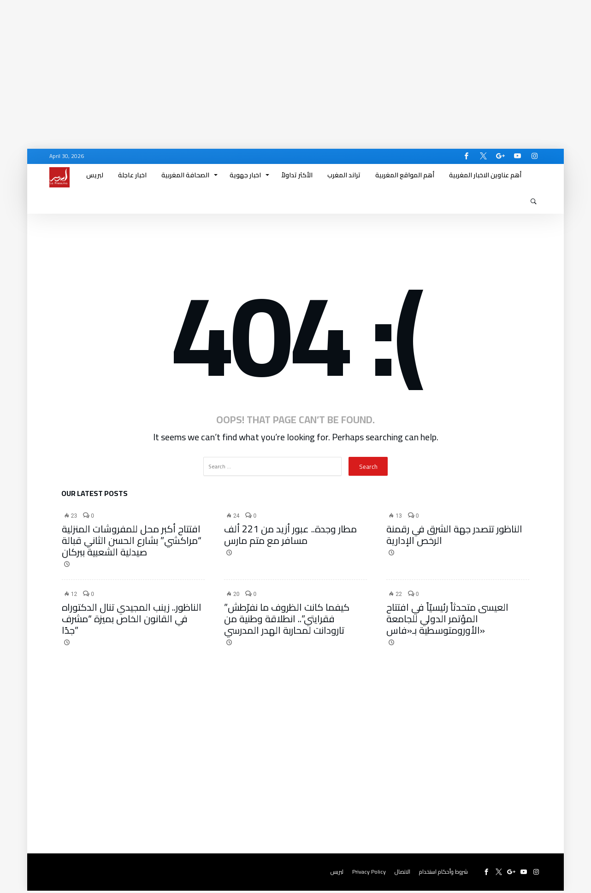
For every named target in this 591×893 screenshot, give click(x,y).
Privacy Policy (369, 874)
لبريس (337, 874)
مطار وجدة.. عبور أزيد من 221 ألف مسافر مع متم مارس (290, 537)
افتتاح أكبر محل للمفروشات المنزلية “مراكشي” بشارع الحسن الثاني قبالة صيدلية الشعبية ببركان (131, 542)
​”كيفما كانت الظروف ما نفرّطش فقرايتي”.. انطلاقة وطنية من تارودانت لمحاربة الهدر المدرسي (286, 621)
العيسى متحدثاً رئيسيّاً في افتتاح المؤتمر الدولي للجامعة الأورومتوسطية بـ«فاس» (447, 621)
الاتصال (402, 874)
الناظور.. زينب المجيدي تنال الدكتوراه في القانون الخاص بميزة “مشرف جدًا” (131, 621)
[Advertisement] (276, 64)
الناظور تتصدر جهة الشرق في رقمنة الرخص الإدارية (454, 537)
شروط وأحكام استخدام (443, 874)
